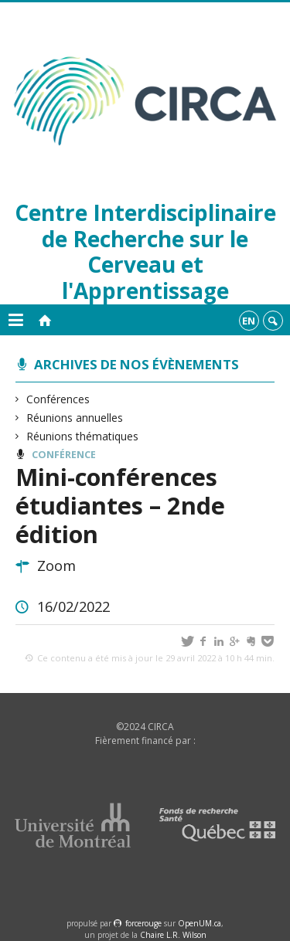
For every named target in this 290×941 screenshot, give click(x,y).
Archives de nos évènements (136, 364)
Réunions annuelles (75, 417)
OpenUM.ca (199, 923)
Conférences (58, 399)
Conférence (64, 454)
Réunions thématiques (82, 436)
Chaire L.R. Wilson (173, 934)
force (143, 923)
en (248, 321)
